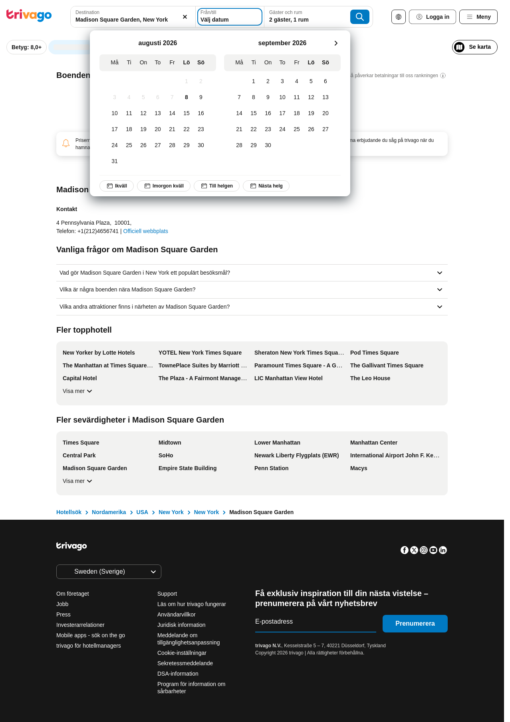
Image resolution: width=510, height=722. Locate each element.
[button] (130, 17)
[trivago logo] (29, 17)
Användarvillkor (176, 614)
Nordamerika (109, 512)
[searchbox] (130, 20)
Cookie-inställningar (182, 653)
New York (171, 512)
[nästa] (336, 43)
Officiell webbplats (146, 231)
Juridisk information (181, 625)
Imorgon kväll (164, 185)
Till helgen (216, 185)
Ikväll (116, 185)
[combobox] (131, 16)
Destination (87, 12)
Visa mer (78, 391)
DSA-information (177, 673)
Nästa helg (266, 185)
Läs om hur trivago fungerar (191, 604)
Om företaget (72, 593)
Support (167, 593)
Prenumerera (415, 623)
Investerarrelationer (80, 625)
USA (143, 512)
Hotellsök (68, 512)
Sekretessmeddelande (185, 663)
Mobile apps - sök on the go (90, 635)
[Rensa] (180, 17)
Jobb (62, 604)
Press (63, 614)
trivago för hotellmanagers (88, 645)
